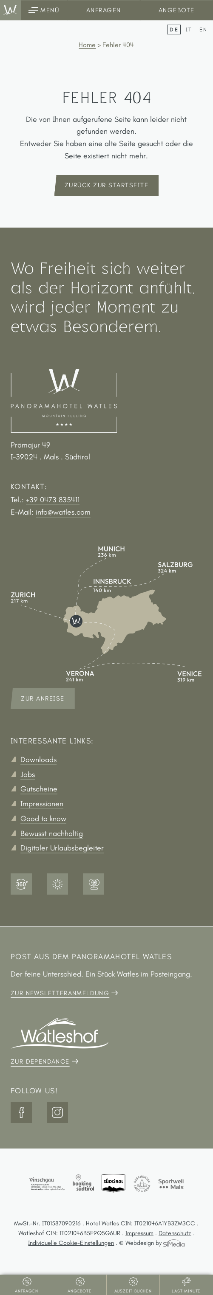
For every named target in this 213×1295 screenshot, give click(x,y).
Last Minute (186, 1291)
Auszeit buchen (133, 1291)
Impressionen (41, 803)
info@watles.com (63, 512)
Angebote (177, 10)
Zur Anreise (43, 698)
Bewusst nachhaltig (51, 833)
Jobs (27, 774)
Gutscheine (38, 789)
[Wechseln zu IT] (191, 29)
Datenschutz (175, 1233)
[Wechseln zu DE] (175, 29)
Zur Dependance (40, 1061)
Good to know (43, 818)
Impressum (139, 1233)
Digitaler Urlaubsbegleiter (62, 848)
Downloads (38, 759)
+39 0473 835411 (53, 499)
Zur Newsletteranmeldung (60, 993)
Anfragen (103, 10)
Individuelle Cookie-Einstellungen (71, 1243)
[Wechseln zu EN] (203, 29)
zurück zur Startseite (107, 185)
